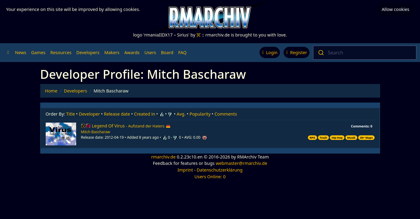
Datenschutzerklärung (219, 170)
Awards (131, 52)
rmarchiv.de (163, 157)
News (20, 52)
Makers (111, 52)
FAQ (182, 52)
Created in (144, 114)
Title (70, 114)
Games (38, 52)
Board (167, 52)
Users (150, 52)
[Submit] (320, 52)
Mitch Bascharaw (95, 131)
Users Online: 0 (210, 176)
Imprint (185, 170)
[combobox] (364, 53)
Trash (323, 138)
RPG (312, 138)
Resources (60, 52)
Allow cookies (395, 9)
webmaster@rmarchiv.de (241, 163)
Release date (117, 114)
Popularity (199, 114)
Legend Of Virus (131, 126)
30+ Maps (366, 138)
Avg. (181, 114)
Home (51, 91)
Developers (87, 52)
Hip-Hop (337, 138)
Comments (225, 114)
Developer (89, 114)
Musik (351, 138)
